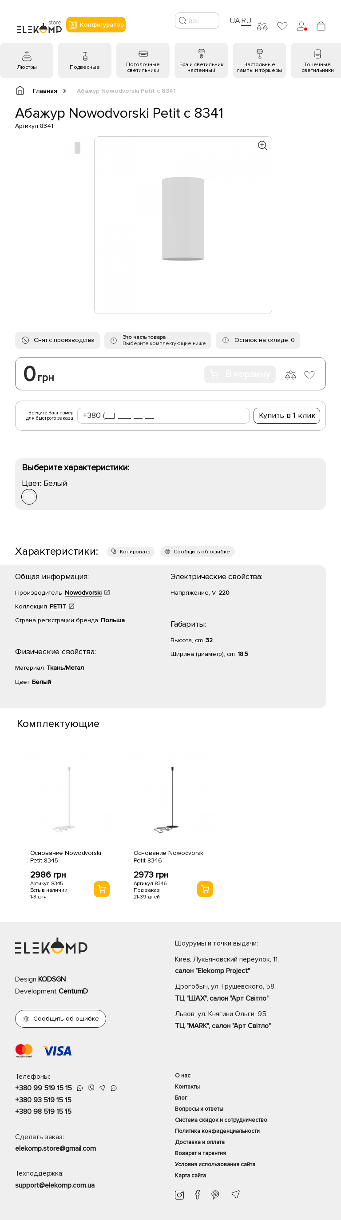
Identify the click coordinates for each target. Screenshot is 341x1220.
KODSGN (52, 979)
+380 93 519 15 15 (43, 1100)
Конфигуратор (96, 25)
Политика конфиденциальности (217, 1131)
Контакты (187, 1086)
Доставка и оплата (200, 1142)
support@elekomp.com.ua (55, 1185)
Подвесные (85, 67)
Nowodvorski (83, 592)
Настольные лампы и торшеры (259, 67)
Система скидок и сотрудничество (221, 1120)
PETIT (58, 606)
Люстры (27, 67)
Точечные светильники (317, 67)
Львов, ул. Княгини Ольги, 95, (250, 1020)
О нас (182, 1075)
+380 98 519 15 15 (43, 1111)
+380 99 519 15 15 (43, 1088)
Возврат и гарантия (200, 1153)
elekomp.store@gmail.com (55, 1148)
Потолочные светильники (143, 67)
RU (246, 20)
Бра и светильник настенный (201, 67)
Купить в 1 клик (287, 415)
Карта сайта (190, 1175)
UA (235, 20)
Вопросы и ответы (199, 1109)
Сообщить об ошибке (202, 551)
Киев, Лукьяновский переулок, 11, (250, 966)
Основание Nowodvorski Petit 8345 (65, 856)
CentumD (73, 991)
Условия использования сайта (215, 1164)
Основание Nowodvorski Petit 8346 (169, 856)
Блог (181, 1097)
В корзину (240, 374)
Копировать (135, 551)
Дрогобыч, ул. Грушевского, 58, (250, 993)
